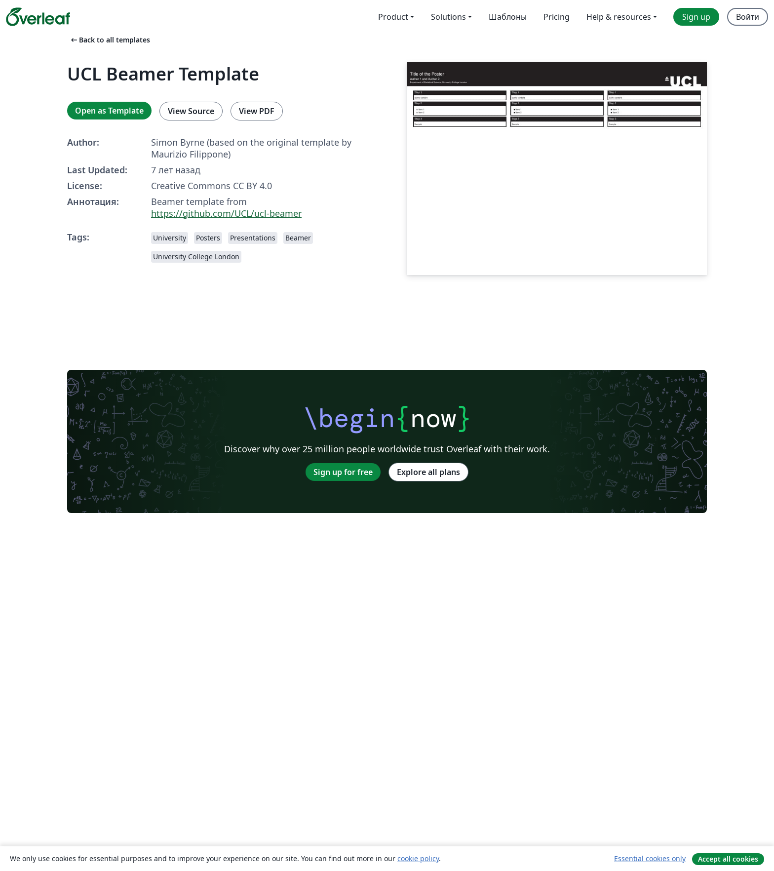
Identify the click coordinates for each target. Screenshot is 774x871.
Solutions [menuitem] (448, 16)
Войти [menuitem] (747, 16)
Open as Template (109, 110)
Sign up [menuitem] (696, 16)
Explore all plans (428, 472)
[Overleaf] (38, 17)
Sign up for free (343, 472)
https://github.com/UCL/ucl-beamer (226, 213)
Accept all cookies (728, 859)
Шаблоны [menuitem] (508, 16)
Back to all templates (109, 39)
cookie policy (418, 858)
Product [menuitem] (393, 16)
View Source (191, 111)
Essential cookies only (650, 858)
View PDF (256, 111)
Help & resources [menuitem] (618, 16)
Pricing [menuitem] (556, 16)
